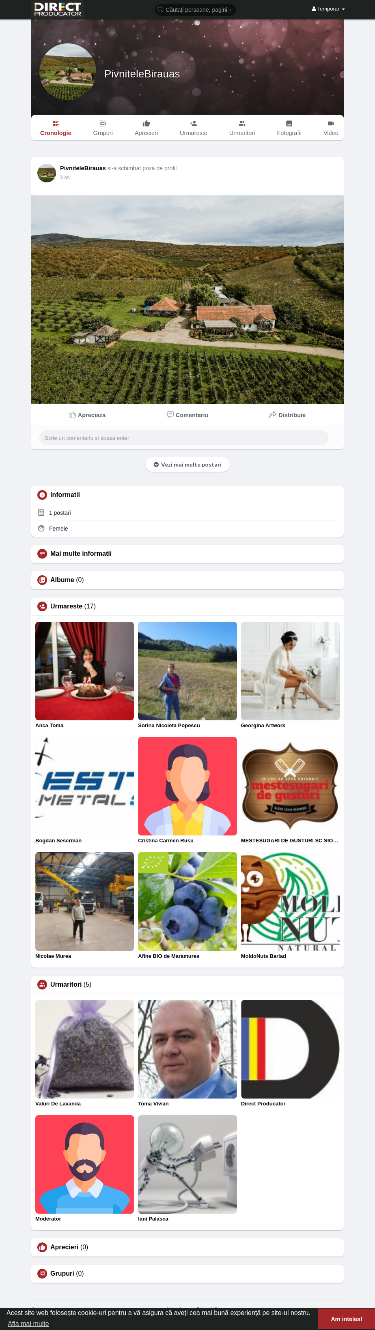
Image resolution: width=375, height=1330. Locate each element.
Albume (62, 580)
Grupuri (62, 1273)
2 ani (65, 177)
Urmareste (66, 606)
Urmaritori (66, 984)
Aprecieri (64, 1247)
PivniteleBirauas (142, 74)
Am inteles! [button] (346, 1319)
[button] (195, 9)
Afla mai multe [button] (28, 1323)
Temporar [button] (328, 9)
